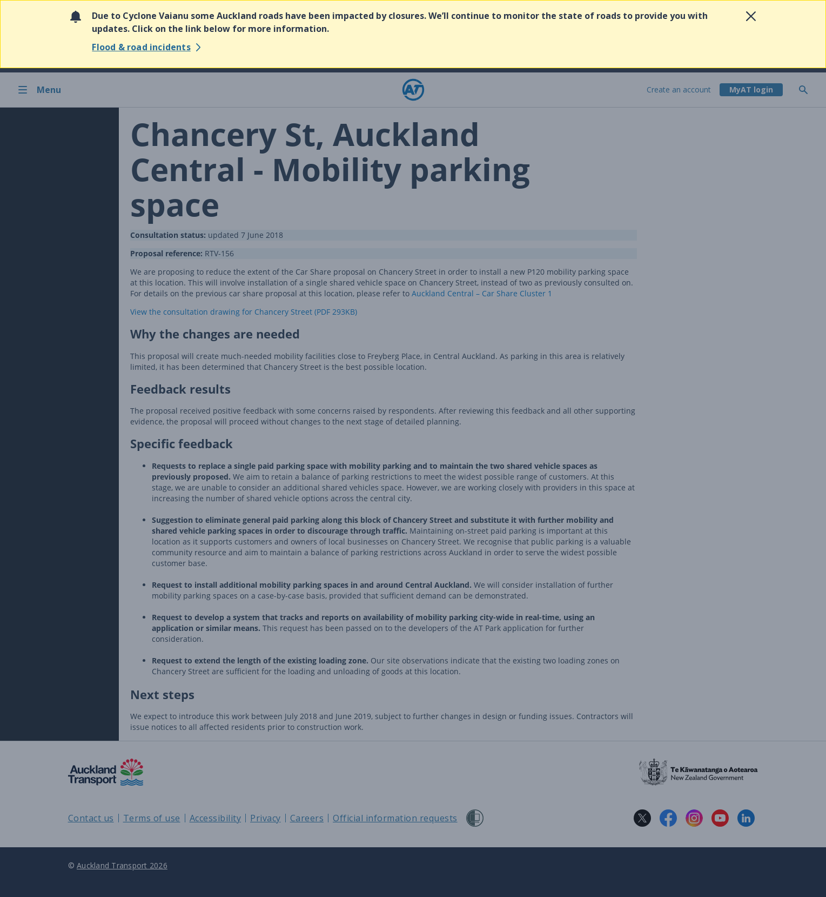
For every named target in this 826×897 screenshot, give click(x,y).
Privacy (265, 818)
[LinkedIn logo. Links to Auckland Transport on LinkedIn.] (746, 818)
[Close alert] (750, 16)
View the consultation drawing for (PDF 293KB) (243, 312)
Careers (307, 818)
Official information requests (395, 818)
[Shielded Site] (475, 818)
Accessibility (215, 818)
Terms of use (151, 818)
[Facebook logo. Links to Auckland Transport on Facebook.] (668, 818)
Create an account (679, 89)
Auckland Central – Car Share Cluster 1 (482, 293)
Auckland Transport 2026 (122, 865)
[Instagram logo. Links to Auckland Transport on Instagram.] (694, 818)
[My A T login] (751, 89)
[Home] (413, 90)
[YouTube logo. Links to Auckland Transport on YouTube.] (720, 818)
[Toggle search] (807, 89)
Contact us (91, 818)
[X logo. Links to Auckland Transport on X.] (642, 818)
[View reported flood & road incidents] (147, 47)
